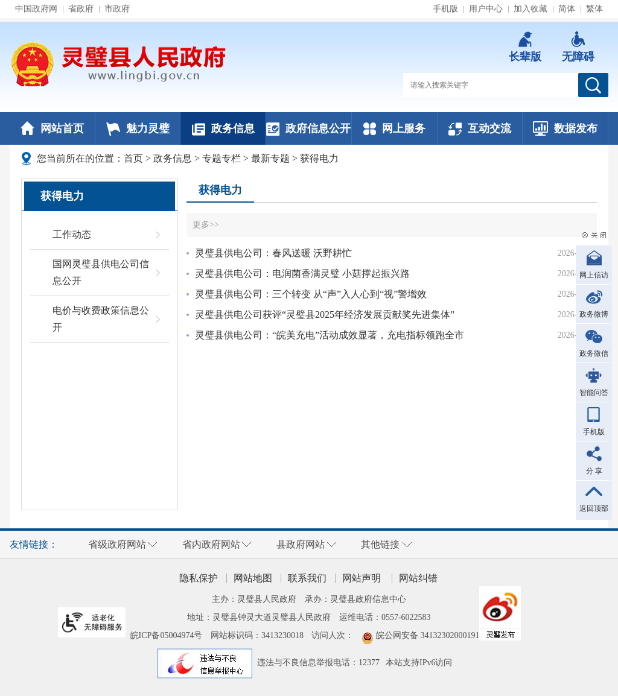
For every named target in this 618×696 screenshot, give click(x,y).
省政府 (81, 8)
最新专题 (270, 158)
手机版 (445, 8)
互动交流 (479, 128)
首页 (133, 158)
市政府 (117, 8)
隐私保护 (198, 578)
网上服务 (394, 128)
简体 (566, 8)
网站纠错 (418, 578)
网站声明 (361, 578)
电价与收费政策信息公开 (101, 318)
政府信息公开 (308, 128)
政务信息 (223, 128)
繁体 (594, 8)
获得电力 (319, 158)
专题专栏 (221, 158)
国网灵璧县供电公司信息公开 (101, 272)
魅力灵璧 (138, 128)
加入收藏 (530, 8)
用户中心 (486, 8)
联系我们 (307, 578)
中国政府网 (36, 8)
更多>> (206, 224)
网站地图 (253, 578)
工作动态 (72, 234)
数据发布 (565, 128)
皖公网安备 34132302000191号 (432, 635)
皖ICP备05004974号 (166, 635)
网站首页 (52, 128)
